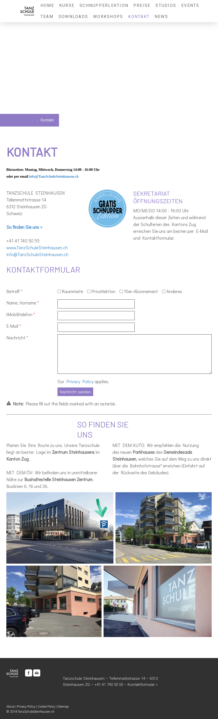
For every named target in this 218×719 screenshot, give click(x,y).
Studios (165, 5)
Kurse (66, 5)
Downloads (73, 16)
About (10, 706)
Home (47, 5)
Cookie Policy (46, 706)
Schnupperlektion (104, 5)
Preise (141, 5)
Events (190, 5)
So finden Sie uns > (24, 227)
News (161, 16)
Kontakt (139, 16)
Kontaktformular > (143, 684)
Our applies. (83, 381)
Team (47, 16)
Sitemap (63, 706)
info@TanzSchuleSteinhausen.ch (53, 176)
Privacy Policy (79, 381)
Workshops (108, 16)
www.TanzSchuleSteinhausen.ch (37, 247)
